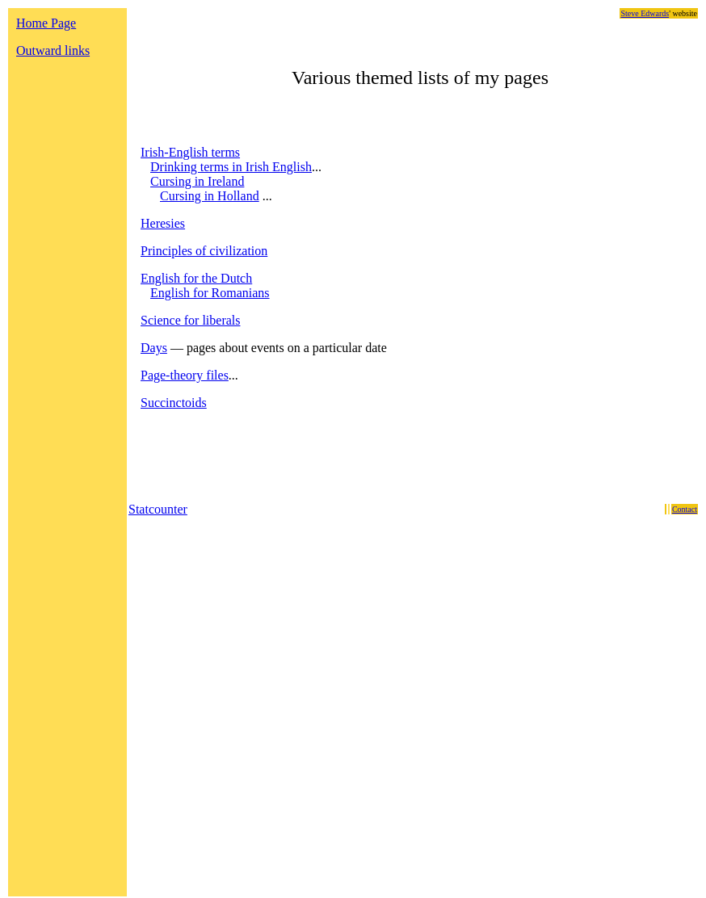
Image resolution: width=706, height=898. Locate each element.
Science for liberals (191, 320)
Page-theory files (185, 375)
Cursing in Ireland (197, 181)
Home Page (46, 23)
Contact (684, 509)
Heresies (163, 223)
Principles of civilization (204, 251)
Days (154, 348)
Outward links (53, 50)
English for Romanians (210, 293)
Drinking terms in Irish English (231, 167)
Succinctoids (174, 402)
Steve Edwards (644, 13)
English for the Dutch (196, 278)
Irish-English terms (190, 152)
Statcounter (157, 509)
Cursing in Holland (209, 196)
